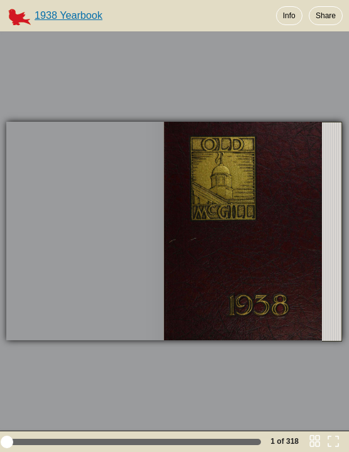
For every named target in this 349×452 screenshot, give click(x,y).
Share (326, 15)
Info (289, 15)
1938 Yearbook (68, 15)
